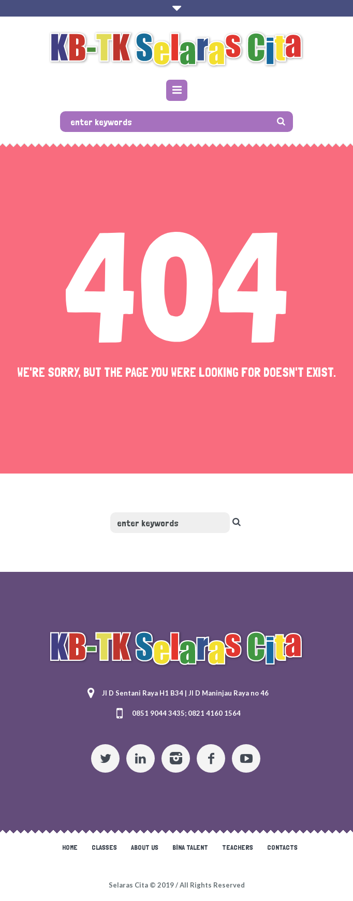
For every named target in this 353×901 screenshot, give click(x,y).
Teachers (237, 847)
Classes (104, 847)
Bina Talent (190, 847)
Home (70, 847)
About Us (144, 847)
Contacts (282, 847)
